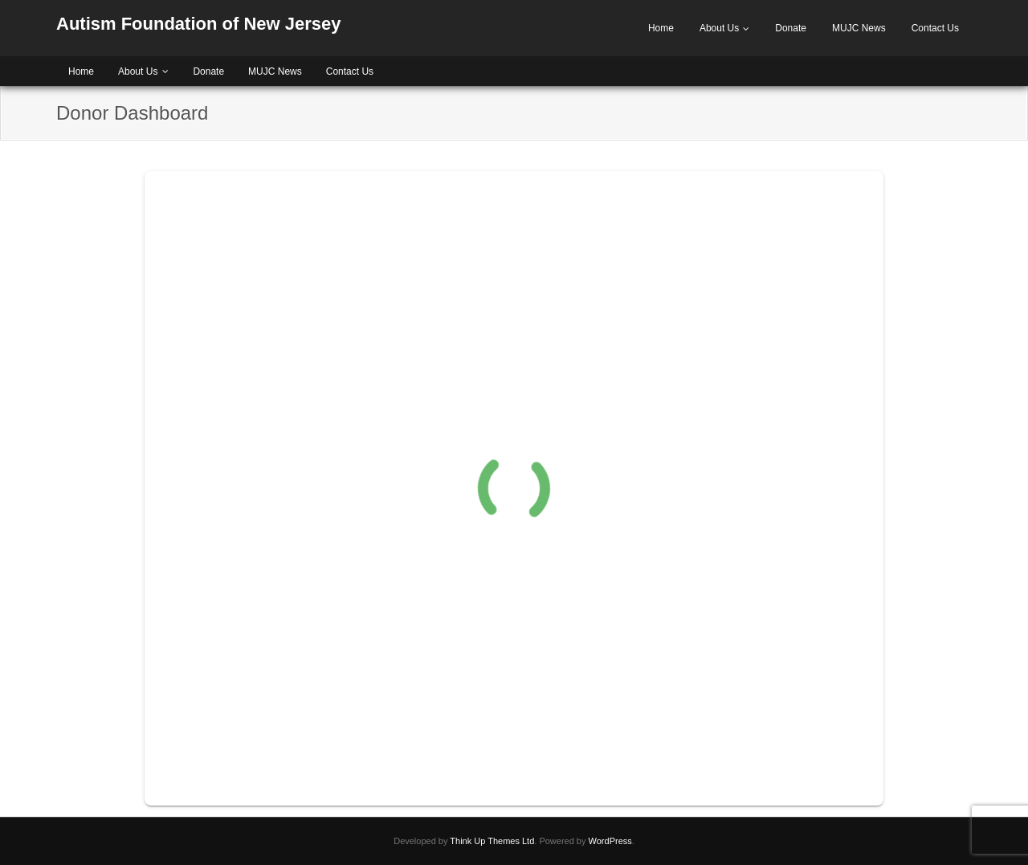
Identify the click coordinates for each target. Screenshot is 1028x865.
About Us (719, 28)
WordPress (610, 841)
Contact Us (935, 28)
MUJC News (859, 28)
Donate (790, 28)
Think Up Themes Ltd (492, 841)
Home (661, 28)
